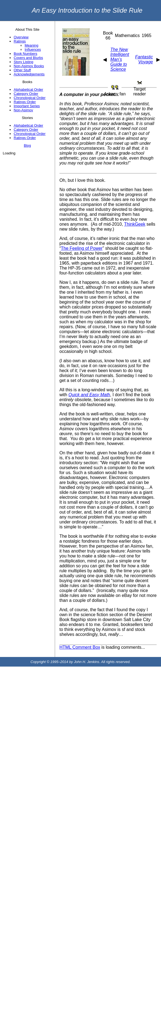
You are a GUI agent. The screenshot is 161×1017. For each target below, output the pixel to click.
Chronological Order (29, 98)
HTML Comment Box (79, 647)
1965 (146, 35)
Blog (27, 145)
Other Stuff (22, 70)
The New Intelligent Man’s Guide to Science (119, 59)
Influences (33, 49)
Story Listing (23, 62)
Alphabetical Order (28, 89)
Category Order (26, 94)
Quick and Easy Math (89, 394)
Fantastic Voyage (144, 59)
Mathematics (127, 35)
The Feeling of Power (81, 248)
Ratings (20, 41)
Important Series (27, 106)
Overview (21, 37)
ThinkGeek (134, 224)
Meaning (31, 45)
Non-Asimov (23, 110)
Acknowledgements (29, 74)
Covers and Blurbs (28, 58)
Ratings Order (25, 102)
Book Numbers (25, 54)
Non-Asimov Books (29, 66)
